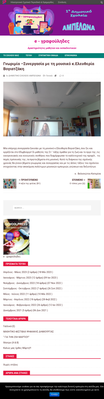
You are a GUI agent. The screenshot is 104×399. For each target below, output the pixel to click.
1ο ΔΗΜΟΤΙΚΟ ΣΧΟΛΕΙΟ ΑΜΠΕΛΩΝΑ (23, 75)
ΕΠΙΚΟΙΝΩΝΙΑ (71, 55)
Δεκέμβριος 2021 (12, 310)
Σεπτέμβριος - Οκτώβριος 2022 (19, 288)
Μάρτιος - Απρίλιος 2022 (16, 299)
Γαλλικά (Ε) (9, 326)
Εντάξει (54, 394)
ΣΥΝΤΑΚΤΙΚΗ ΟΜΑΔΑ (48, 55)
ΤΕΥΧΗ (29, 55)
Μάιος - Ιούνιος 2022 (14, 294)
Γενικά (49, 75)
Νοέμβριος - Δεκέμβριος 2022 (19, 283)
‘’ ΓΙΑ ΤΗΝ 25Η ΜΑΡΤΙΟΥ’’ (16, 337)
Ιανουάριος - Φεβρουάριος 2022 (19, 305)
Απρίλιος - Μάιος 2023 (15, 272)
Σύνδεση (62, 2)
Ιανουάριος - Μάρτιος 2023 (17, 277)
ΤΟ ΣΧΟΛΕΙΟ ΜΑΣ (11, 55)
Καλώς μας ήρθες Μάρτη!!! (17, 348)
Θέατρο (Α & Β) (11, 342)
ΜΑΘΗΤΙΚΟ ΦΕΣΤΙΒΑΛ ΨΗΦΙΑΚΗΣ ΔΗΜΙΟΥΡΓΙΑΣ (28, 331)
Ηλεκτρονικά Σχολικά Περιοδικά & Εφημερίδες (32, 2)
